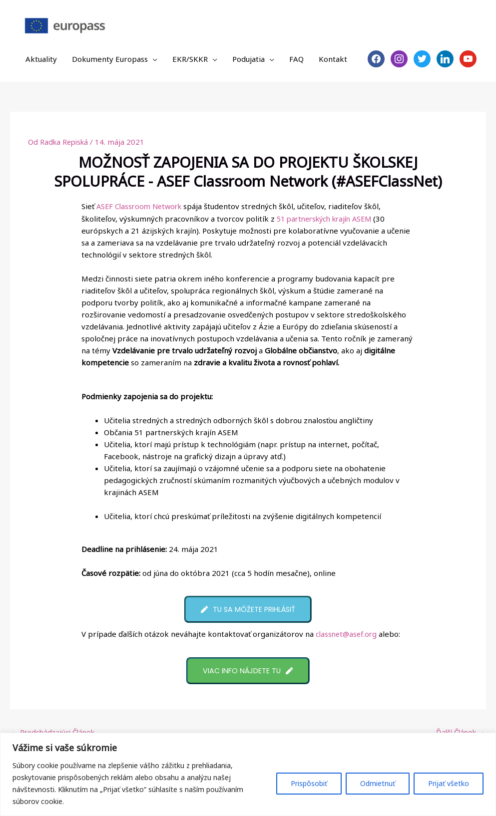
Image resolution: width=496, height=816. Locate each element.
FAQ (296, 59)
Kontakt (333, 59)
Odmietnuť (377, 783)
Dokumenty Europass (110, 59)
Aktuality (41, 59)
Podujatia (248, 59)
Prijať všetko (448, 783)
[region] (248, 774)
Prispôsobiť (309, 783)
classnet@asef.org (349, 634)
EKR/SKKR (190, 59)
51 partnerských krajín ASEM (329, 218)
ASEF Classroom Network (141, 206)
